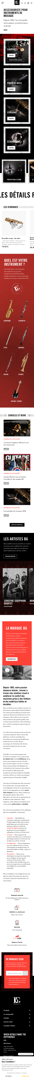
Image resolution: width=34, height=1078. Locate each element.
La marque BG (8, 1014)
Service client (8, 1022)
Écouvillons (10, 854)
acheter (11, 89)
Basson (6, 374)
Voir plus (6, 448)
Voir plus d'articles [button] (17, 525)
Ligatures (10, 818)
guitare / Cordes (16, 401)
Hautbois (21, 348)
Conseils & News (9, 1026)
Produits (6, 1010)
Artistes (6, 1018)
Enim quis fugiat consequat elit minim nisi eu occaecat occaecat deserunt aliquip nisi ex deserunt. (17, 981)
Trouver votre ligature (15, 60)
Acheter (11, 55)
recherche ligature (13, 828)
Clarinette (21, 321)
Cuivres (20, 374)
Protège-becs (11, 843)
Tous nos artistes (10, 556)
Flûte (5, 348)
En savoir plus (12, 659)
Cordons (10, 835)
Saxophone (7, 321)
